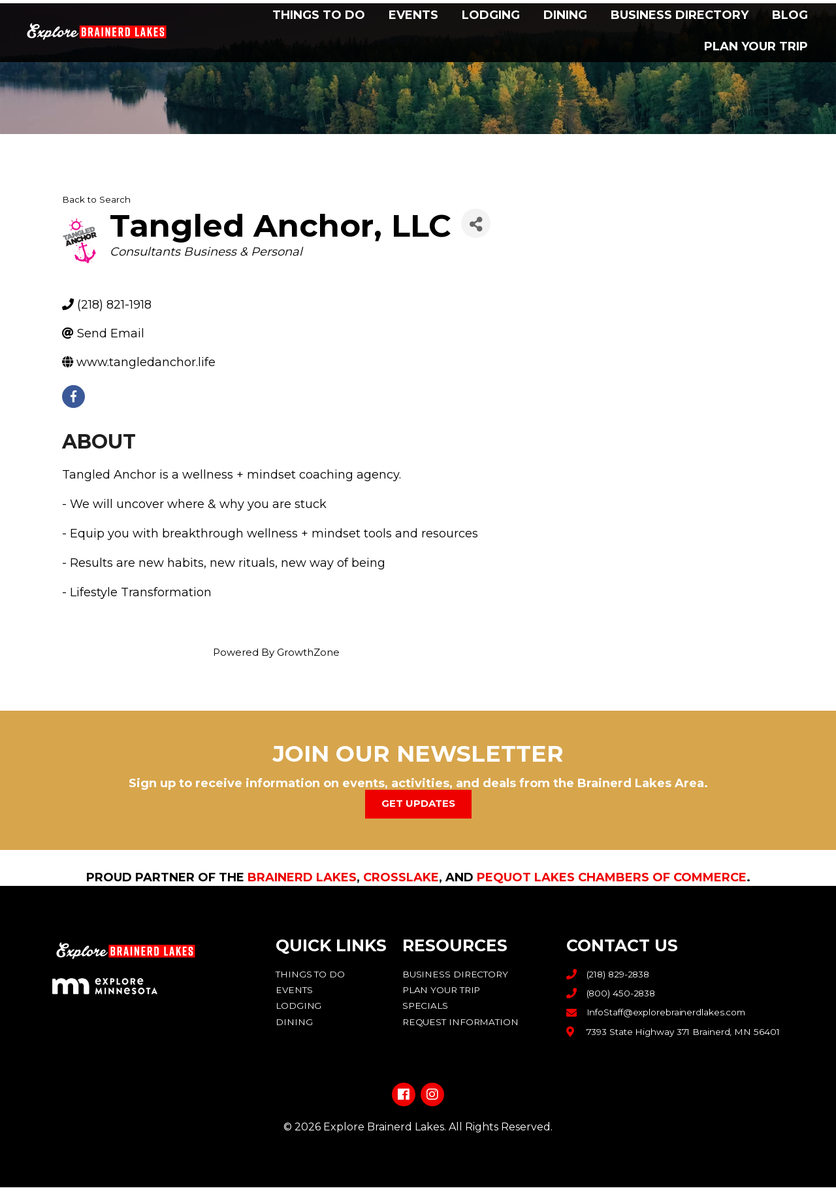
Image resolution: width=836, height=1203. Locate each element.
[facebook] (73, 396)
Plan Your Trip (756, 46)
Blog (790, 15)
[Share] (475, 223)
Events (413, 15)
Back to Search (96, 199)
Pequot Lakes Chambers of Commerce (612, 877)
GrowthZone (308, 652)
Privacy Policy (418, 1166)
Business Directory (679, 15)
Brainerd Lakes (302, 877)
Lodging (491, 15)
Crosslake (401, 877)
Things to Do (318, 15)
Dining (565, 15)
